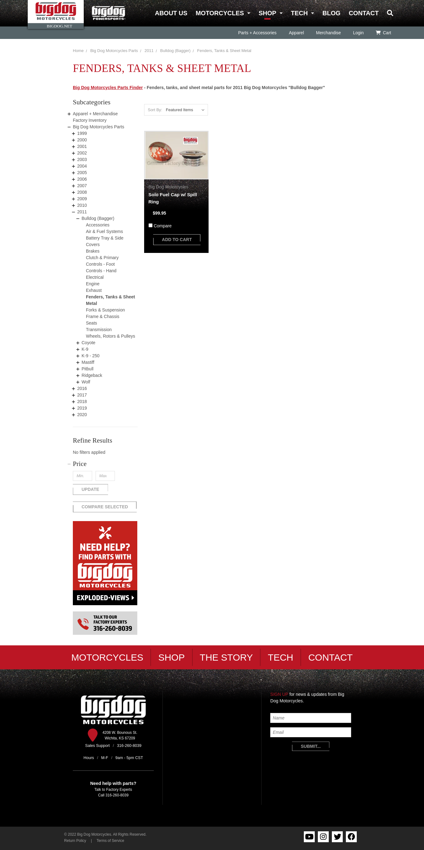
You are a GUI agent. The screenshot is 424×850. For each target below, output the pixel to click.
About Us (171, 13)
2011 (148, 50)
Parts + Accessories (257, 32)
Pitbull (87, 368)
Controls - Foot (100, 264)
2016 (82, 388)
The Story (226, 657)
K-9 (85, 349)
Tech (299, 13)
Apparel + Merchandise (95, 113)
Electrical (95, 277)
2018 (82, 401)
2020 (82, 414)
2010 (82, 205)
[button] (105, 464)
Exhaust (94, 290)
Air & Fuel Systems (104, 231)
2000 (82, 139)
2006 (82, 179)
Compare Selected (105, 506)
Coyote (88, 342)
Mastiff (88, 362)
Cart (383, 32)
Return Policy (75, 840)
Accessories (97, 224)
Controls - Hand (101, 270)
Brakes (93, 251)
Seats (91, 323)
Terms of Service (110, 840)
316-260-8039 (117, 795)
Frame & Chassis (102, 316)
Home (78, 50)
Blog (332, 13)
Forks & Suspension (105, 309)
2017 (82, 394)
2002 (82, 152)
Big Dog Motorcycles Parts (114, 50)
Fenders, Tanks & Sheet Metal (224, 50)
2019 (82, 408)
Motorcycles (220, 13)
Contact (364, 13)
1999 (82, 133)
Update (90, 489)
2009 (82, 198)
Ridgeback (92, 375)
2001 (82, 146)
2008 (82, 192)
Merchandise (328, 32)
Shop (267, 13)
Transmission (99, 329)
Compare (163, 225)
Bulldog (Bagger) (175, 50)
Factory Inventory (89, 120)
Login (358, 32)
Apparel (296, 32)
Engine (93, 283)
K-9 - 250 (91, 355)
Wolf (86, 381)
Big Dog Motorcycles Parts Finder (108, 87)
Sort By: (155, 109)
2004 (82, 166)
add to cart (177, 239)
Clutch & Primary (102, 257)
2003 (82, 159)
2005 (82, 172)
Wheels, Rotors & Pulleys (110, 336)
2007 (82, 185)
